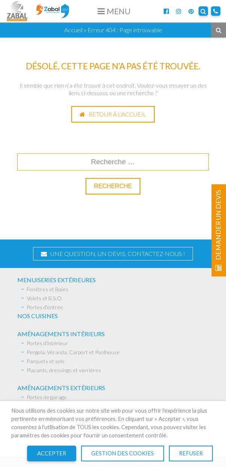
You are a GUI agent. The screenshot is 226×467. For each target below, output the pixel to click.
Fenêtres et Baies (47, 289)
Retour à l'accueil (113, 114)
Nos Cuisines (37, 315)
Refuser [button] (191, 453)
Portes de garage (47, 397)
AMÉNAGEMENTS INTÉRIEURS (61, 333)
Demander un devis (218, 230)
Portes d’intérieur (47, 343)
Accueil (73, 29)
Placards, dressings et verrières (64, 370)
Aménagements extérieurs (61, 387)
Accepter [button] (51, 453)
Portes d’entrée (45, 307)
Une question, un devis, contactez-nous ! (113, 253)
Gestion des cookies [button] (122, 453)
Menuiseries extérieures (56, 279)
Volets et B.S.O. (45, 298)
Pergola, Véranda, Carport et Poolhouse (73, 352)
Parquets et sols (46, 361)
